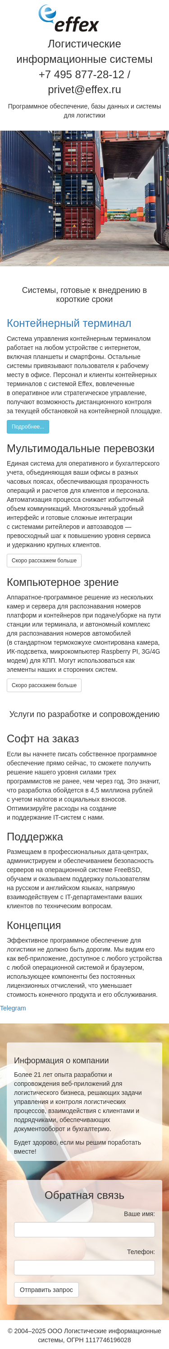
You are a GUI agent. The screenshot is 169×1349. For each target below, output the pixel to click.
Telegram (13, 1008)
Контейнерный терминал (69, 323)
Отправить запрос (46, 1289)
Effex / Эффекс (68, 18)
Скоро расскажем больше (44, 560)
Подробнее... (28, 427)
